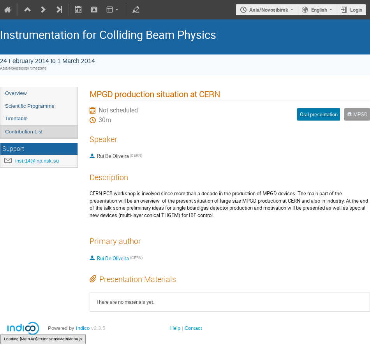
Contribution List (23, 132)
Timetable (16, 118)
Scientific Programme (30, 106)
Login (356, 9)
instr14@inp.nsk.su (37, 161)
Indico (83, 328)
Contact (193, 328)
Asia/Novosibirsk (268, 9)
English (319, 9)
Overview (16, 93)
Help (175, 328)
